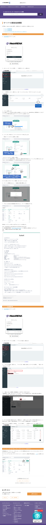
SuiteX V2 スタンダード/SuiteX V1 (16, 6)
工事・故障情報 (26, 505)
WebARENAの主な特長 (5, 505)
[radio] (19, 481)
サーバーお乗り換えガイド (5, 507)
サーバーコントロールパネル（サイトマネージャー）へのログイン (17, 31)
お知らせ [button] (5, 497)
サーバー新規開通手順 (9, 28)
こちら (37, 453)
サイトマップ (5, 519)
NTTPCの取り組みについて (38, 507)
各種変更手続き (28, 6)
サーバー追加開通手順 (9, 30)
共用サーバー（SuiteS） (16, 507)
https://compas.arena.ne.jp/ (17, 228)
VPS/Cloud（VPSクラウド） (17, 510)
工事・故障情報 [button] (14, 497)
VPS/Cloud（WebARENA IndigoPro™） (16, 512)
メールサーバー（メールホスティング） (18, 508)
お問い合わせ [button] (34, 493)
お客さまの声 (4, 508)
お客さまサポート (23, 2)
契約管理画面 (6, 36)
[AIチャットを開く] (37, 516)
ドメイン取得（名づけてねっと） (17, 505)
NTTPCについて (37, 505)
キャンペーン (4, 510)
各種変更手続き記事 (36, 6)
